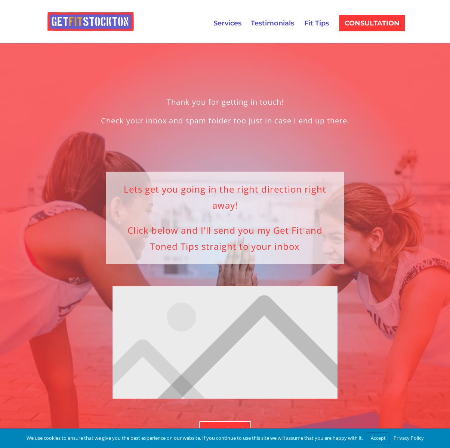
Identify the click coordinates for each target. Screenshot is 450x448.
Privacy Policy (409, 438)
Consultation (372, 24)
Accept (378, 438)
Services (227, 24)
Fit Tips (316, 24)
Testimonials (272, 24)
